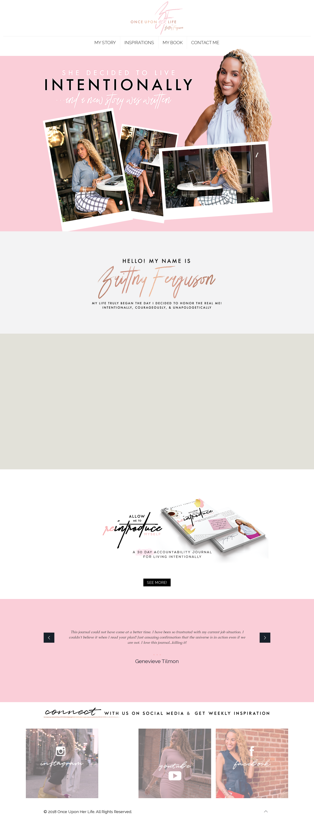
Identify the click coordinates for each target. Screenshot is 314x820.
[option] (157, 645)
